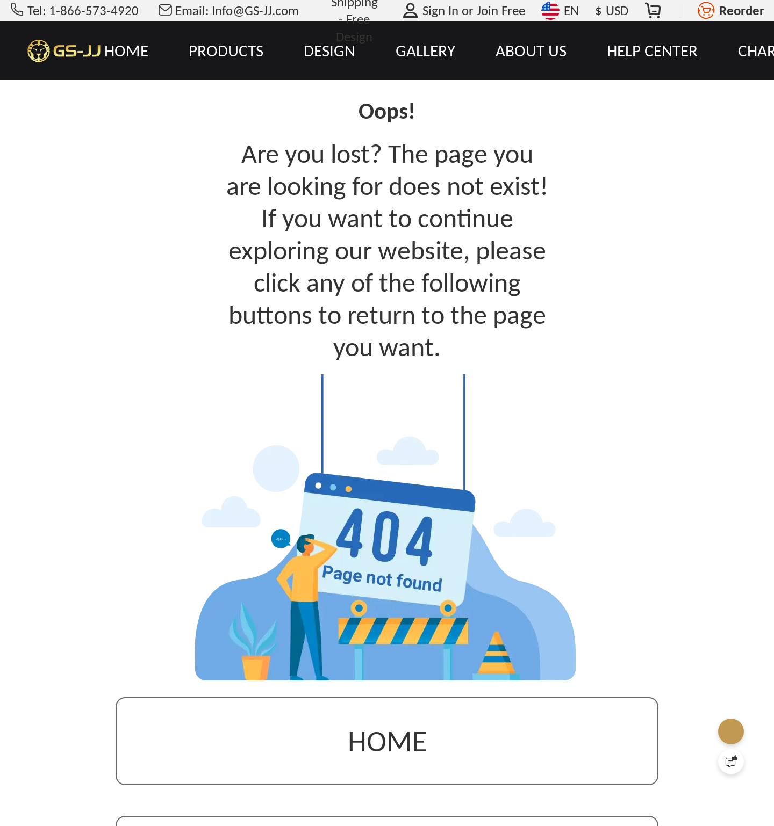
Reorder (741, 10)
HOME (126, 50)
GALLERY (425, 50)
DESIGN (329, 50)
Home (387, 741)
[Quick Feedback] (731, 761)
